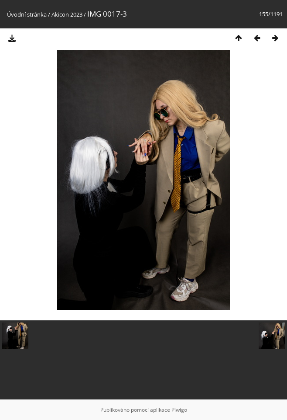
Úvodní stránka (27, 14)
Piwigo (179, 409)
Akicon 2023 (66, 14)
